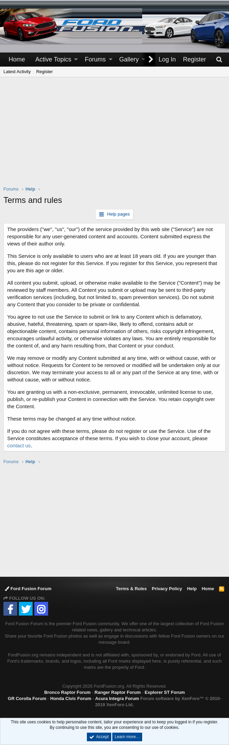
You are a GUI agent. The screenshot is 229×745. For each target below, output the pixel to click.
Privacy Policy (167, 588)
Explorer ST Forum (165, 692)
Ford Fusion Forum (28, 588)
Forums (95, 59)
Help (192, 588)
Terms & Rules (131, 588)
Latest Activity (17, 71)
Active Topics (53, 59)
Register (44, 71)
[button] (75, 60)
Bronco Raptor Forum (67, 692)
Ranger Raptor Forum (117, 692)
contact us (19, 445)
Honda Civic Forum (70, 698)
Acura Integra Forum (117, 698)
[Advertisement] (116, 136)
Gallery (129, 59)
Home (17, 59)
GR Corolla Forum (27, 698)
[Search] (219, 60)
